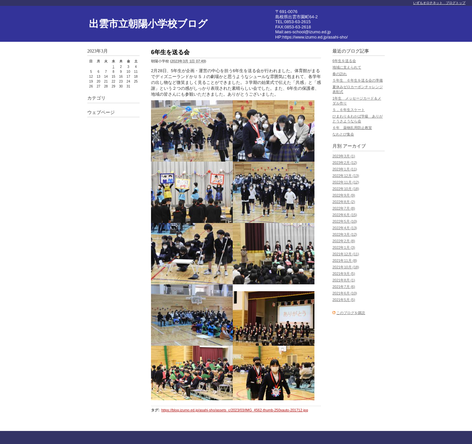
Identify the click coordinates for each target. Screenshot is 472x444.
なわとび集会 (343, 134)
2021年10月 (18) (345, 267)
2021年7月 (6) (343, 287)
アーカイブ (354, 146)
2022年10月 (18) (345, 189)
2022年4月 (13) (344, 228)
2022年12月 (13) (345, 176)
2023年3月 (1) (343, 156)
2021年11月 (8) (344, 260)
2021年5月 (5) (343, 300)
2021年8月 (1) (343, 280)
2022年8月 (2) (343, 202)
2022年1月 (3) (343, 247)
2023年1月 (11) (344, 169)
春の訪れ (339, 74)
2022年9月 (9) (343, 195)
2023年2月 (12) (344, 163)
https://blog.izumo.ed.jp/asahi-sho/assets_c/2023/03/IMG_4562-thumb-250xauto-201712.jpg (234, 410)
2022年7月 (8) (343, 208)
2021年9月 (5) (343, 274)
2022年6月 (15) (344, 215)
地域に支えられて (346, 67)
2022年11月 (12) (345, 182)
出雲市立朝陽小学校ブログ (148, 23)
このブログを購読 (350, 313)
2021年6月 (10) (344, 293)
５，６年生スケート (348, 110)
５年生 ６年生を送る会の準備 (357, 80)
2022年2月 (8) (343, 241)
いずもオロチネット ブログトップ (439, 3)
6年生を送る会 (344, 61)
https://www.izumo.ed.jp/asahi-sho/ (315, 37)
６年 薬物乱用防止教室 (352, 128)
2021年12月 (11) (345, 254)
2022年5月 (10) (344, 221)
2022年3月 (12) (344, 234)
